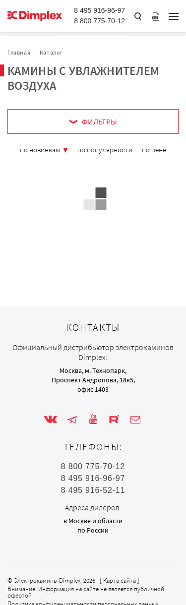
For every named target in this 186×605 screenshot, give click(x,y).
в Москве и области (93, 520)
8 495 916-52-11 (93, 490)
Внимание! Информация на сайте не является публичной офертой (85, 592)
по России (93, 530)
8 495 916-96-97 (99, 10)
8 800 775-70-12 (99, 21)
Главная (18, 52)
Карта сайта (119, 580)
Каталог (51, 52)
